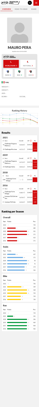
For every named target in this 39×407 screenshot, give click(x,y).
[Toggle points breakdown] (24, 145)
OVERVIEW (6, 9)
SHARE (34, 9)
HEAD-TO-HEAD (21, 9)
